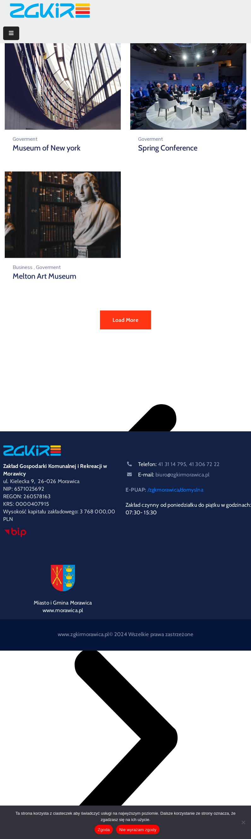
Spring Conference (167, 147)
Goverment (25, 139)
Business (22, 266)
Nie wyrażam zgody (137, 829)
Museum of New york (46, 147)
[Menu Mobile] (11, 33)
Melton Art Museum (44, 275)
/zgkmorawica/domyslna (175, 490)
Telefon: (178, 464)
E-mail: (173, 474)
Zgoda (104, 829)
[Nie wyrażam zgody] (243, 822)
